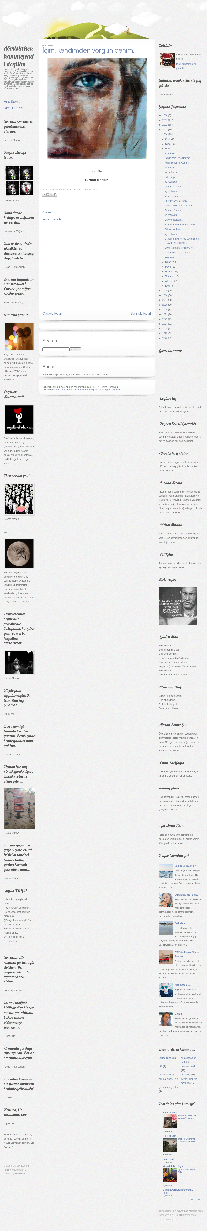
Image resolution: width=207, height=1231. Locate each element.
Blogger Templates (111, 389)
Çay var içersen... (174, 220)
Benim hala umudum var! (177, 158)
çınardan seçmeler (168, 1087)
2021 (165, 314)
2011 (165, 120)
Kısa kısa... (170, 257)
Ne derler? (170, 167)
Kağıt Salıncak (171, 1112)
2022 (165, 319)
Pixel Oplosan (183, 1211)
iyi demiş (93, 189)
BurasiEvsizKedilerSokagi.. (178, 1189)
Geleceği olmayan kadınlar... (179, 205)
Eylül (167, 285)
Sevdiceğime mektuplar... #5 (179, 248)
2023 (165, 323)
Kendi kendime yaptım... (177, 163)
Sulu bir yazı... (172, 177)
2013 (165, 129)
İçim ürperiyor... (172, 153)
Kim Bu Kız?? (14, 108)
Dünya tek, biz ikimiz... (187, 894)
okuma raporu (166, 1079)
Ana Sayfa (12, 102)
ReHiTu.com (169, 1136)
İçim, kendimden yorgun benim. (88, 50)
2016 (165, 295)
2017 (165, 300)
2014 (165, 134)
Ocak (168, 139)
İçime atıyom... (172, 196)
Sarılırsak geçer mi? (186, 866)
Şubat (168, 144)
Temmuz (169, 276)
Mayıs (168, 266)
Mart (167, 148)
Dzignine (20, 1173)
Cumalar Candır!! (173, 186)
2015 (165, 290)
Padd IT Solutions (62, 389)
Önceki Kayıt (52, 313)
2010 (165, 115)
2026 (165, 338)
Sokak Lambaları (173, 229)
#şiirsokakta (171, 172)
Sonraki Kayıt (141, 313)
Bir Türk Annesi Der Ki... (177, 201)
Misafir (178, 1013)
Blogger (179, 1215)
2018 (165, 305)
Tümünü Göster (197, 1200)
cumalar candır (188, 1066)
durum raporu (166, 1074)
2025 (165, 333)
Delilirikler (180, 923)
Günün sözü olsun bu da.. (178, 252)
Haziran (169, 271)
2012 (165, 124)
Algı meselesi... (183, 985)
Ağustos (169, 281)
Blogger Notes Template (86, 389)
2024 (165, 328)
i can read (168, 1159)
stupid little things (173, 1166)
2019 (165, 309)
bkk (160, 1066)
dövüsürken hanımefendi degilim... (19, 56)
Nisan (168, 262)
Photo (166, 1193)
